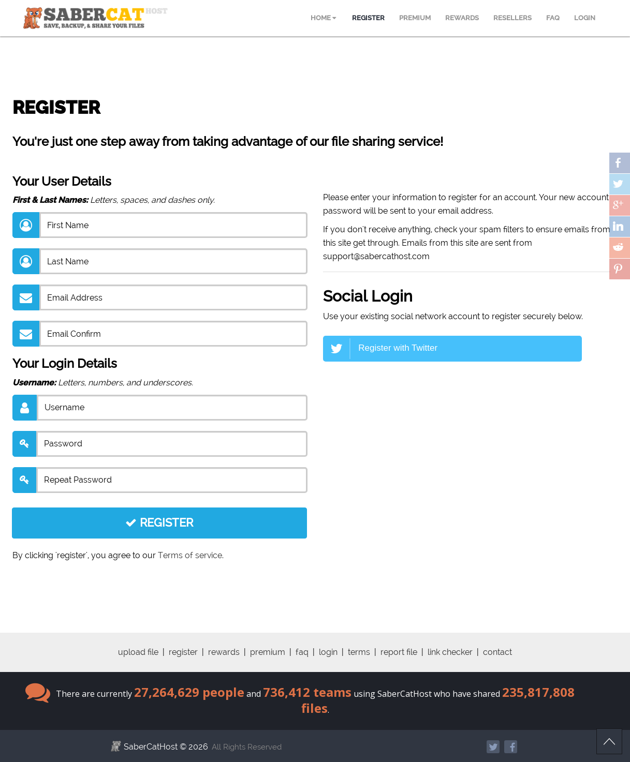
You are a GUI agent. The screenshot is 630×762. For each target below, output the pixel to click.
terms (359, 652)
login (328, 652)
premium (267, 652)
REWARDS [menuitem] (462, 18)
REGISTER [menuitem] (368, 18)
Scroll (609, 741)
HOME (323, 18)
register (183, 652)
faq (302, 652)
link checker (450, 652)
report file (398, 652)
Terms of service (190, 555)
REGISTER (159, 522)
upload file (138, 652)
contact (497, 652)
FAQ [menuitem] (553, 18)
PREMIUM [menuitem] (415, 18)
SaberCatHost (151, 747)
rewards (224, 652)
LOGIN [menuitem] (584, 18)
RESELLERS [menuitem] (512, 18)
